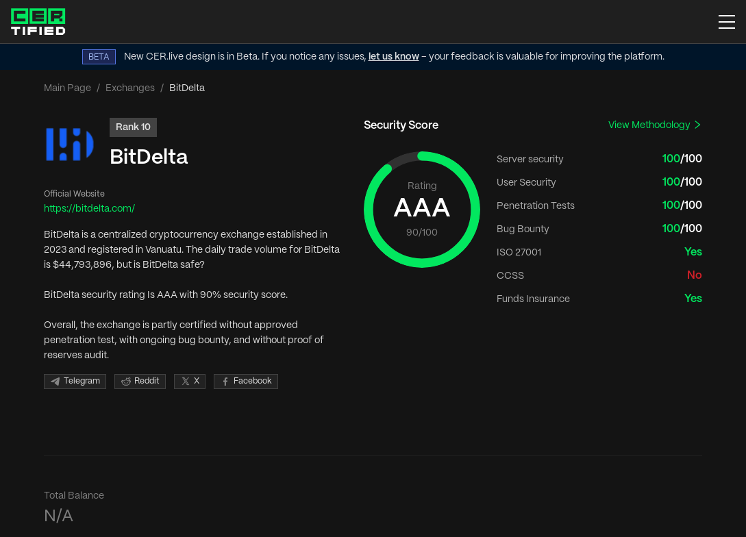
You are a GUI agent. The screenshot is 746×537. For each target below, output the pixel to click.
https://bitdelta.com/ (89, 209)
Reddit (140, 381)
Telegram (75, 381)
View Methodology (655, 125)
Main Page (67, 88)
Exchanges (130, 88)
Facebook (246, 381)
